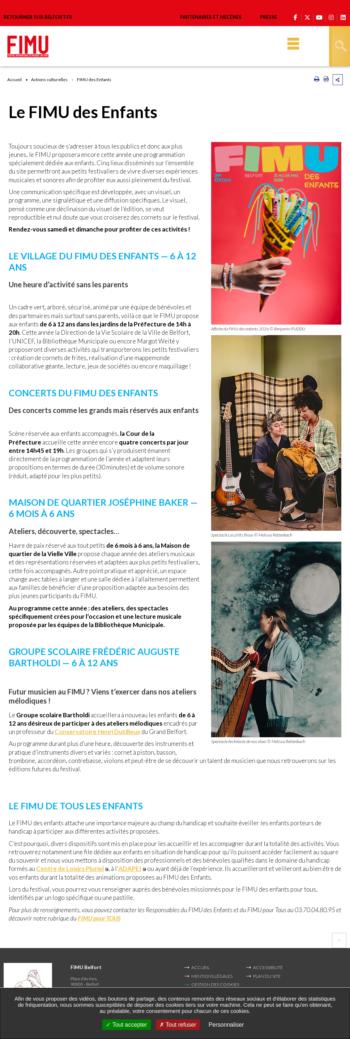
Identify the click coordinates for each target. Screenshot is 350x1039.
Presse (268, 17)
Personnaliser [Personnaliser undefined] (226, 1025)
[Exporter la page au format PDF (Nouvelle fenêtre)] (326, 80)
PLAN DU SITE (267, 976)
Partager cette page (338, 79)
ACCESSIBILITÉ (268, 967)
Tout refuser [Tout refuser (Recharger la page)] (177, 1025)
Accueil (14, 79)
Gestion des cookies (215, 984)
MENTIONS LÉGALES (211, 976)
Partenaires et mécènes (211, 17)
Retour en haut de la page (339, 940)
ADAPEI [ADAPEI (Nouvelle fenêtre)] (129, 868)
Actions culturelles (49, 79)
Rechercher (341, 46)
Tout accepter (126, 1025)
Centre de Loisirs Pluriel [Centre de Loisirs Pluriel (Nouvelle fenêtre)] (70, 868)
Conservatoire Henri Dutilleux (97, 731)
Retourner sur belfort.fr (38, 17)
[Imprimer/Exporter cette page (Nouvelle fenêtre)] (317, 80)
